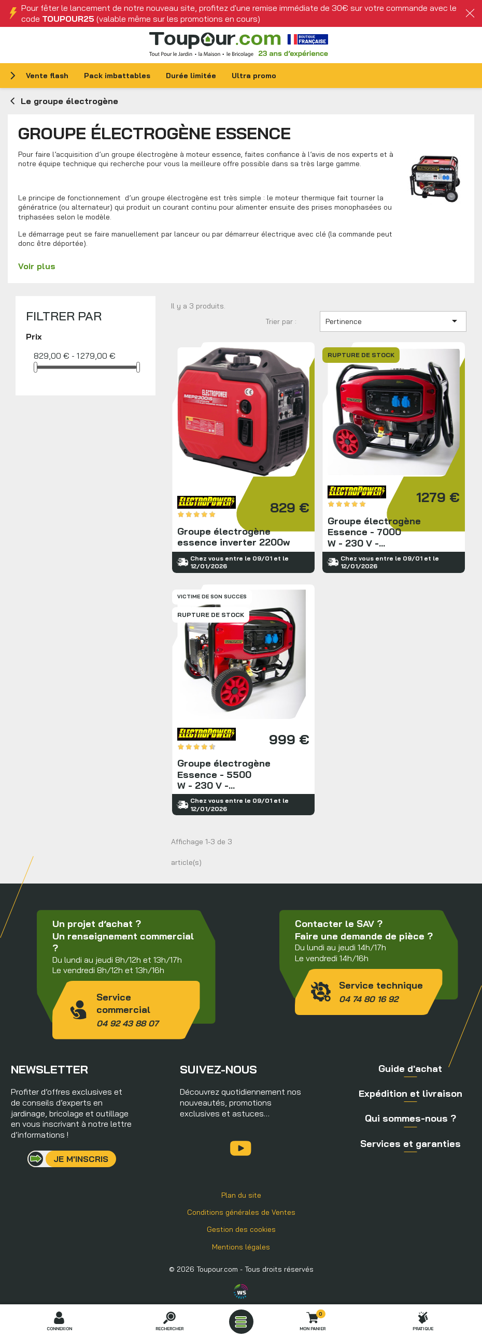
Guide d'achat (410, 1069)
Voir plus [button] (36, 266)
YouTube (240, 1148)
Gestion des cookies (241, 1229)
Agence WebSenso (241, 1291)
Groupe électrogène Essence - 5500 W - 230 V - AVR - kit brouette (243, 699)
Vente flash (47, 75)
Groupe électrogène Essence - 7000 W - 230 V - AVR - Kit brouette (393, 457)
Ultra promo (254, 75)
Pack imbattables (117, 75)
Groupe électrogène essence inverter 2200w (243, 457)
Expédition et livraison (410, 1093)
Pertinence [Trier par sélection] (393, 321)
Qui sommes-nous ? (410, 1118)
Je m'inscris (80, 1159)
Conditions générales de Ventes (241, 1212)
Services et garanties (410, 1144)
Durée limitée (191, 75)
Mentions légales (241, 1247)
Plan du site (241, 1195)
